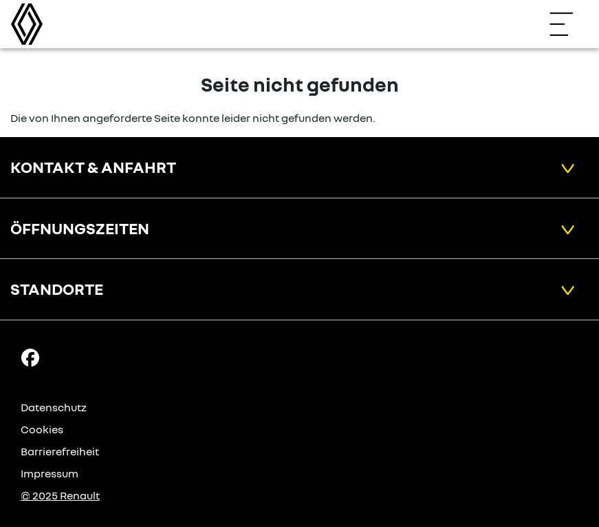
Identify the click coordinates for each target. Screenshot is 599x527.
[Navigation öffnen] (568, 24)
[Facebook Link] (30, 357)
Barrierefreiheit (60, 451)
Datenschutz (54, 407)
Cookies (42, 429)
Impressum (49, 473)
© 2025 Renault (60, 495)
